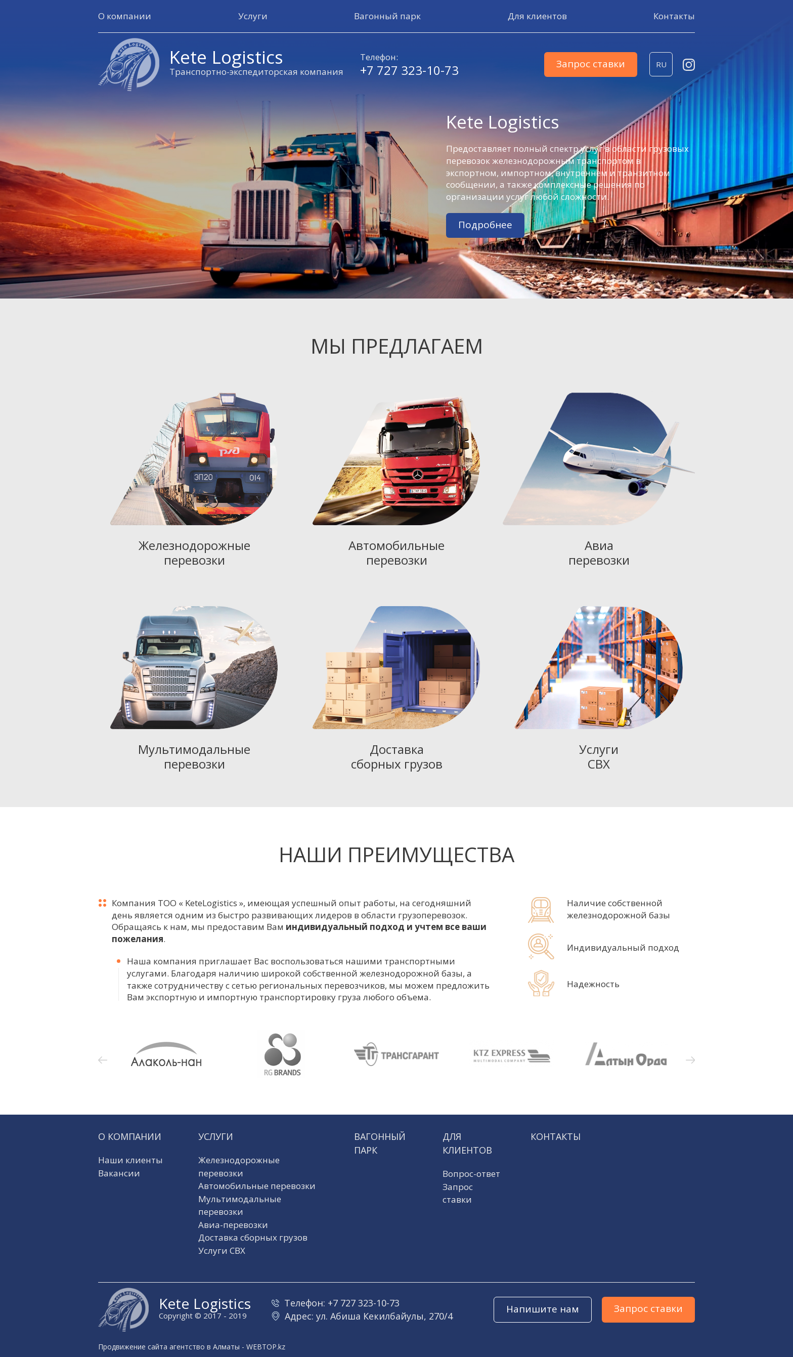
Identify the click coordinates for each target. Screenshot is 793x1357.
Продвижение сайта (132, 1346)
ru (661, 64)
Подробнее (485, 224)
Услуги (215, 1136)
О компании (129, 1136)
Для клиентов (467, 1143)
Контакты (556, 1136)
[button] (124, 16)
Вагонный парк (380, 1143)
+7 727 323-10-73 (409, 70)
